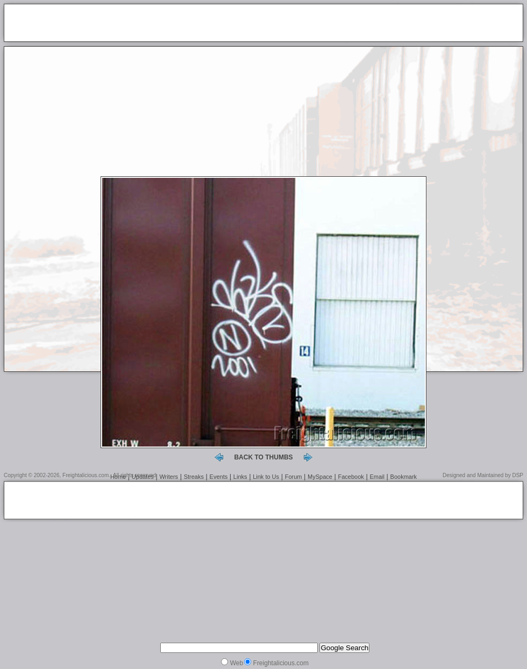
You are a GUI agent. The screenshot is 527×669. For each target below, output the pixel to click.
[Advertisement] (134, 24)
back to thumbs (263, 457)
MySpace (320, 476)
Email (376, 476)
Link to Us (266, 476)
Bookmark (403, 476)
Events (219, 476)
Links (240, 476)
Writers (168, 476)
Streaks (194, 476)
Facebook (351, 476)
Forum (293, 476)
